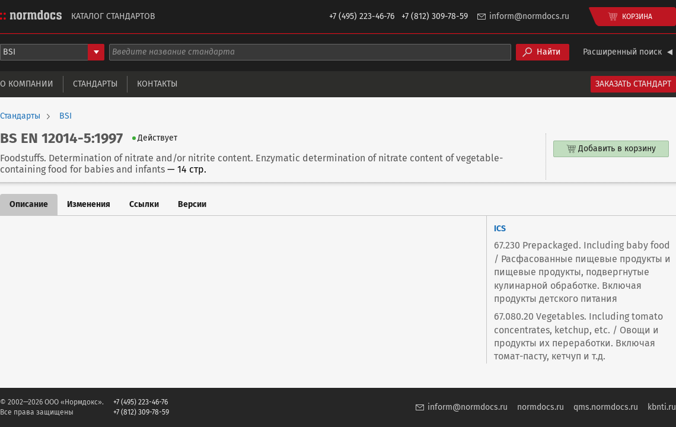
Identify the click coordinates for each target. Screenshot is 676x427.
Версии (192, 204)
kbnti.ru (662, 407)
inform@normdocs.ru (529, 16)
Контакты (157, 84)
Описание (28, 204)
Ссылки (144, 204)
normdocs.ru (540, 407)
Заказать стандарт (633, 84)
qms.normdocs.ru (605, 407)
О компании (26, 84)
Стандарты (95, 84)
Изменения (88, 204)
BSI (65, 116)
